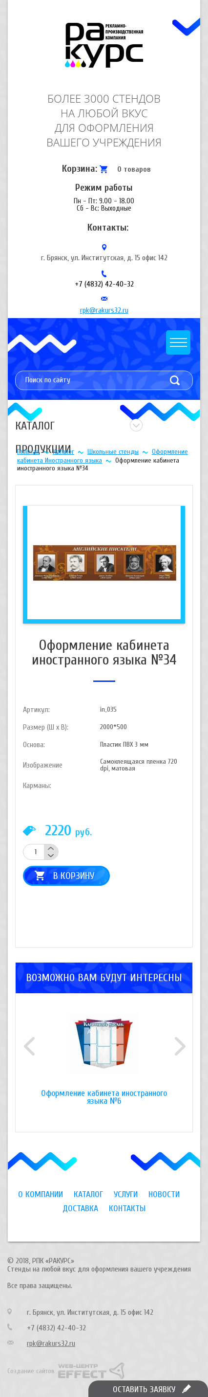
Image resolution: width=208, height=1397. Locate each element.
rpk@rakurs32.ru (104, 310)
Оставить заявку (144, 1389)
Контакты (127, 1208)
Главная (28, 452)
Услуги (126, 1194)
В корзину (73, 875)
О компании (40, 1194)
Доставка (80, 1208)
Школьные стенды (113, 452)
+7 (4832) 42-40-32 (104, 284)
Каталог (63, 452)
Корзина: (79, 168)
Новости (164, 1194)
